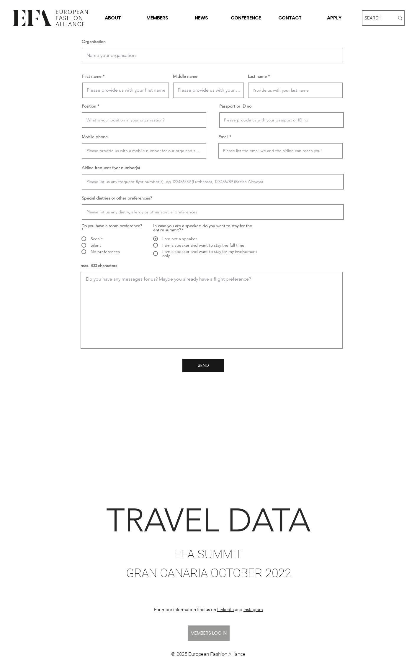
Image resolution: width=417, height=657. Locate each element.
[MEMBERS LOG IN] (209, 633)
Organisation (94, 41)
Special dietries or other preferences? (117, 198)
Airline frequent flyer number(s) (111, 168)
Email (223, 137)
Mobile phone (95, 137)
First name (92, 76)
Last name (257, 76)
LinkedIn (225, 609)
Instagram (253, 609)
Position (89, 106)
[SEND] (203, 365)
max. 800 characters (99, 266)
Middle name (185, 76)
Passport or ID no (235, 106)
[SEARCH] (375, 18)
